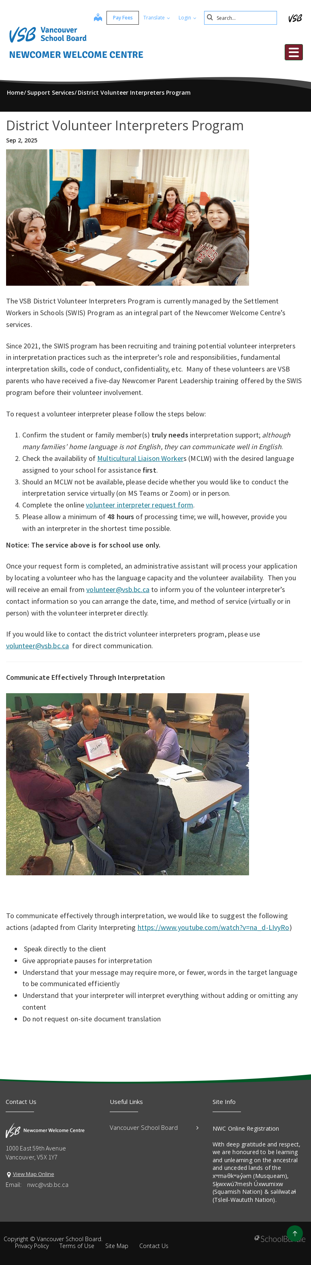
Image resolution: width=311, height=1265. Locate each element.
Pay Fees (123, 17)
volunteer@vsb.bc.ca (117, 589)
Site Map (116, 1246)
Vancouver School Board (154, 1127)
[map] (98, 18)
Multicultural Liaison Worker (140, 458)
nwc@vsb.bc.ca (47, 1184)
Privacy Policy (32, 1246)
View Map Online (33, 1174)
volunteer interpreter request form (139, 504)
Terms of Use (77, 1246)
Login (187, 17)
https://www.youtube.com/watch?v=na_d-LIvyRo (214, 927)
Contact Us (153, 1246)
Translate (156, 17)
